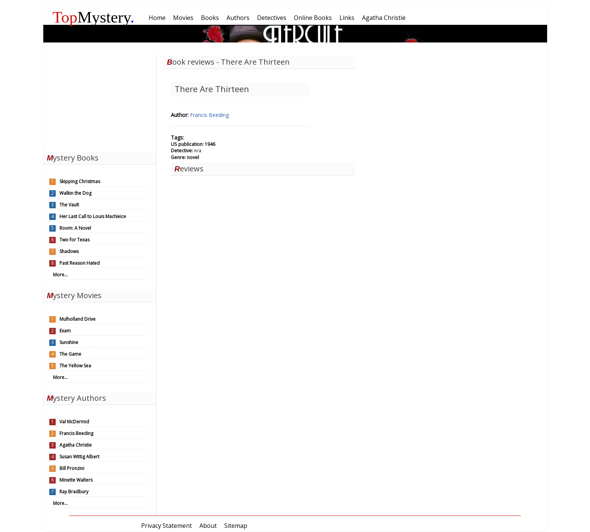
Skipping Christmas (79, 181)
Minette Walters (76, 480)
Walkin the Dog (75, 193)
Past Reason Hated (79, 263)
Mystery (94, 17)
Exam (65, 330)
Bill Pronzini (71, 468)
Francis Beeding (76, 433)
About (208, 525)
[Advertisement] (99, 101)
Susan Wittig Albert (79, 456)
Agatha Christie (75, 445)
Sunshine (68, 342)
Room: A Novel (75, 228)
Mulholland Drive (77, 319)
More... (60, 274)
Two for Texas (74, 239)
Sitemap (235, 525)
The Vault (69, 205)
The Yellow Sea (75, 365)
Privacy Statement (166, 525)
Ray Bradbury (73, 491)
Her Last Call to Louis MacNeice (92, 216)
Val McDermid (74, 421)
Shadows (69, 251)
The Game (70, 354)
